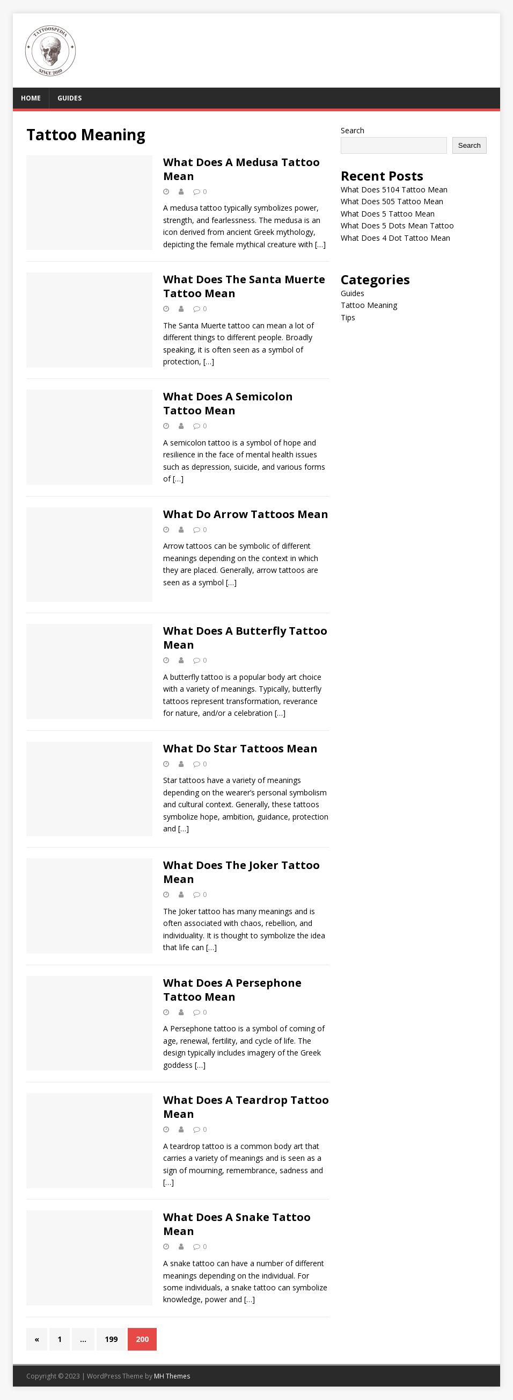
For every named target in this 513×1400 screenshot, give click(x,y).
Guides (69, 98)
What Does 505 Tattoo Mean (392, 201)
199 (111, 1339)
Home (31, 98)
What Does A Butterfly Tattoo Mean (245, 637)
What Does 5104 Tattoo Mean (394, 189)
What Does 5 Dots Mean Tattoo (397, 225)
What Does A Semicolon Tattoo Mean (228, 403)
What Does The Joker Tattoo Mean (241, 872)
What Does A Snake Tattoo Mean (237, 1224)
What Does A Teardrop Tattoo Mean (246, 1107)
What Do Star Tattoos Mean (240, 748)
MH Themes (172, 1376)
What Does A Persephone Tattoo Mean (232, 989)
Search (352, 130)
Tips (348, 317)
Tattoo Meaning (369, 305)
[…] (320, 244)
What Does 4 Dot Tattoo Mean (395, 238)
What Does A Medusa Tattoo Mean (241, 169)
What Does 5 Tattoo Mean (388, 214)
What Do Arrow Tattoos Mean (245, 514)
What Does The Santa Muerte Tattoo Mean (244, 286)
